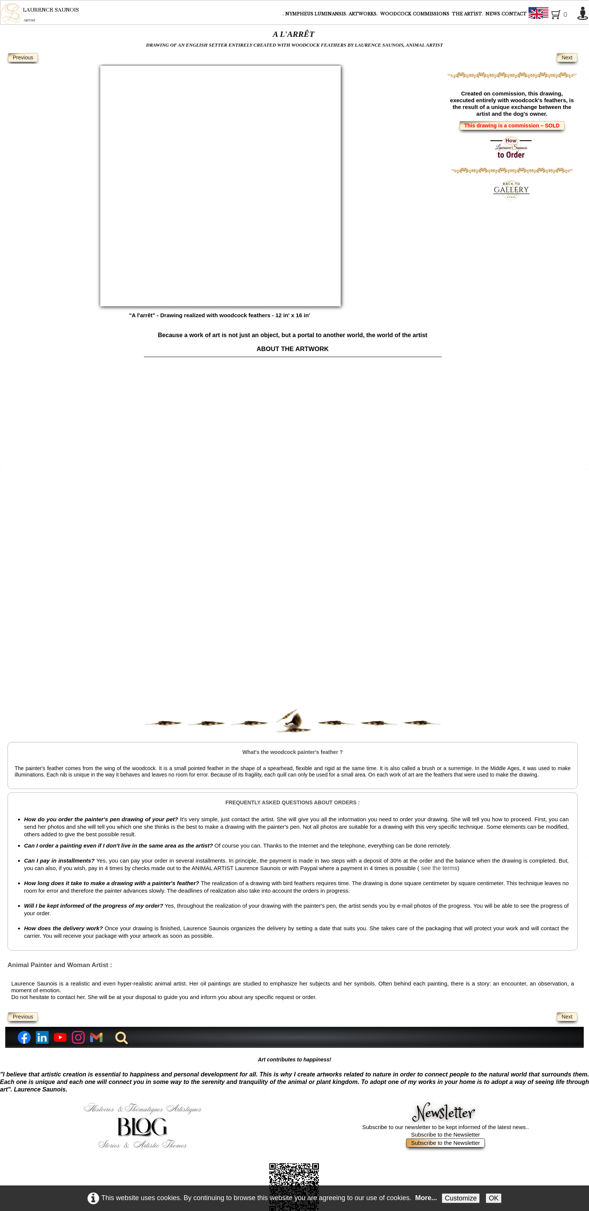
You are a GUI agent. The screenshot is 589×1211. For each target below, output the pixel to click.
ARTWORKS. (364, 14)
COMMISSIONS (431, 14)
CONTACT (514, 14)
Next (567, 57)
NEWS (492, 14)
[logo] (39, 13)
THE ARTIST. (468, 14)
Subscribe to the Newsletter (445, 1031)
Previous (23, 57)
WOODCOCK (395, 14)
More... (426, 1198)
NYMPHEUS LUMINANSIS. (316, 14)
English (551, 14)
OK (493, 1198)
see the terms (439, 756)
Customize (461, 1198)
